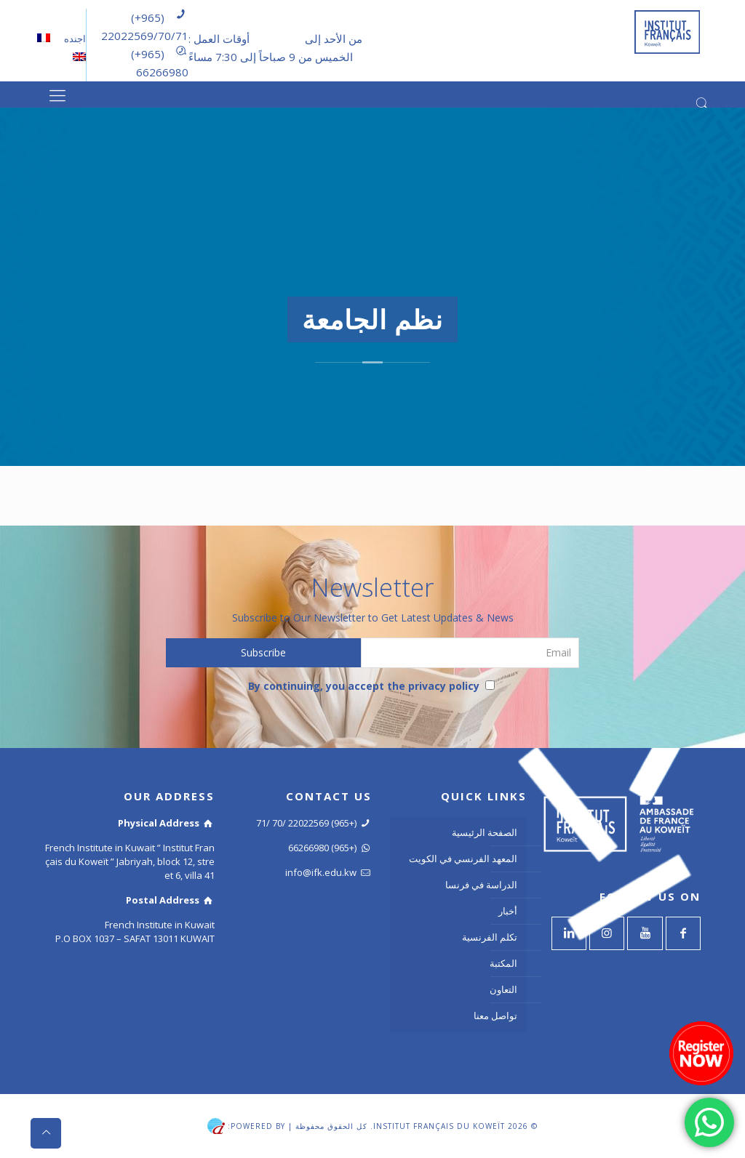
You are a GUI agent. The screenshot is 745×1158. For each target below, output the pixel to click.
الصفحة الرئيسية (484, 832)
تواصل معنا (495, 1015)
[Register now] (701, 1053)
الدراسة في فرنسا (481, 884)
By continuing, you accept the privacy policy (371, 686)
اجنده (74, 38)
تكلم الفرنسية (489, 937)
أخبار (507, 910)
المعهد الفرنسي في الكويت (463, 858)
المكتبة (503, 963)
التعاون (503, 989)
